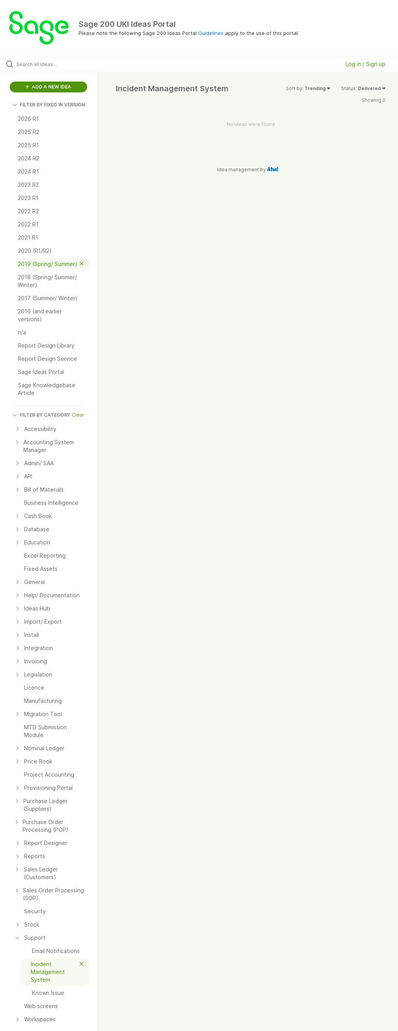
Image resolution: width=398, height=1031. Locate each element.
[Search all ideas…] (52, 64)
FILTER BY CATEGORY (41, 415)
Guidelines (210, 33)
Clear (78, 415)
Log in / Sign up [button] (366, 64)
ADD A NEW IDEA (48, 87)
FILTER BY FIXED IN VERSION (48, 105)
